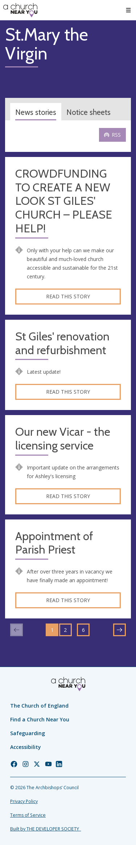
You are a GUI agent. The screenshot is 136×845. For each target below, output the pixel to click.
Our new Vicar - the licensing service (62, 438)
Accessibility (25, 746)
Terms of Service (28, 815)
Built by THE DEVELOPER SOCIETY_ (45, 829)
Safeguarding (27, 733)
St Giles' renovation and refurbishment (62, 343)
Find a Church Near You (39, 719)
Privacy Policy (24, 801)
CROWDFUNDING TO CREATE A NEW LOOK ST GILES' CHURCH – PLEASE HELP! (63, 201)
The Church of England (39, 705)
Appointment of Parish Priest (54, 543)
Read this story (68, 296)
